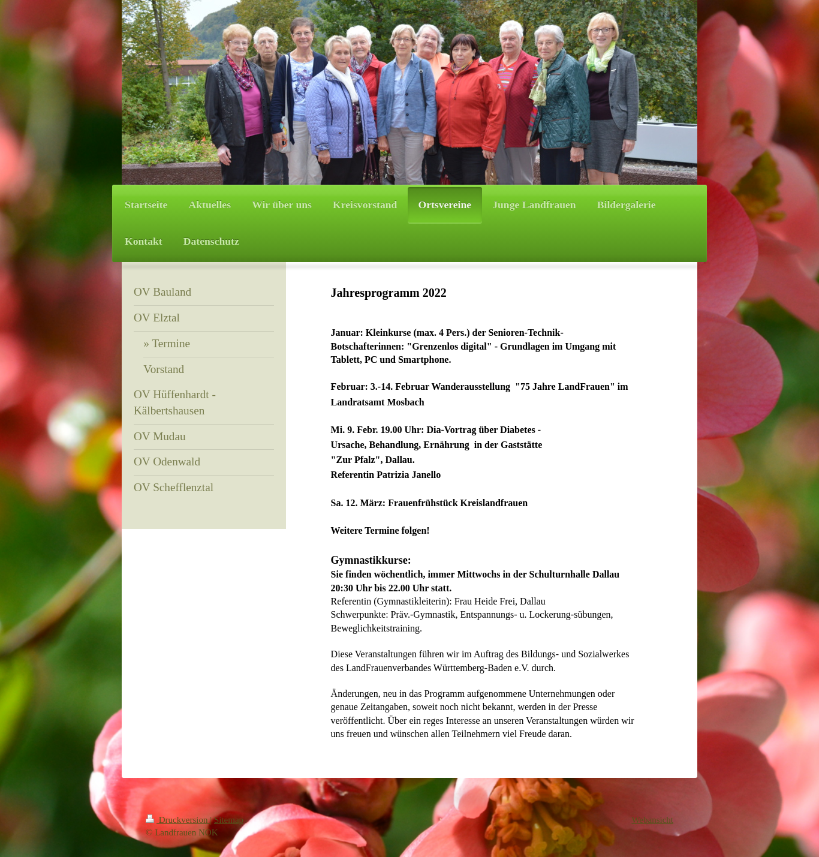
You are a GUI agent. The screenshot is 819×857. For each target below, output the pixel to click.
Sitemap (228, 820)
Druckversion (178, 820)
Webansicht (652, 820)
